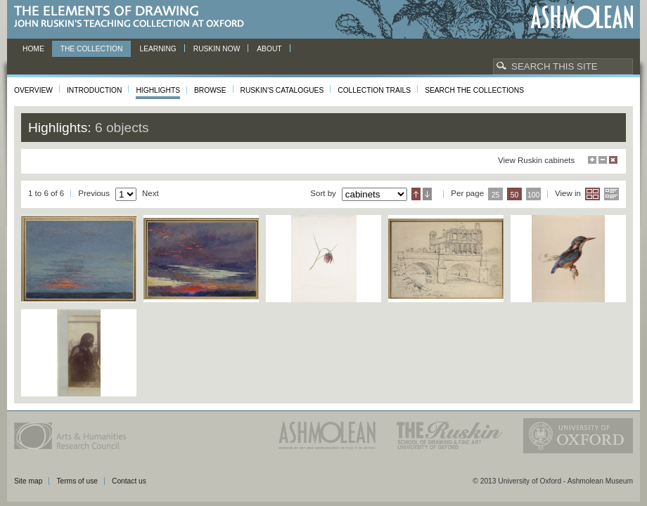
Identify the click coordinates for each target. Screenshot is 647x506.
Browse (210, 90)
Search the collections (474, 90)
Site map (28, 481)
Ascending (416, 194)
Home (33, 49)
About (269, 49)
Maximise (592, 160)
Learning (157, 49)
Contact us (129, 481)
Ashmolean (582, 17)
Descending (427, 194)
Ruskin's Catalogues (282, 90)
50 (515, 195)
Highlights (158, 90)
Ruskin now (217, 49)
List (611, 194)
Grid (592, 194)
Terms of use (77, 481)
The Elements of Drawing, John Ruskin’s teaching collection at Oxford (133, 17)
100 (533, 195)
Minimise (602, 160)
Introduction (94, 90)
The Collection (91, 49)
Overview (33, 90)
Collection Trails (374, 90)
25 (496, 195)
